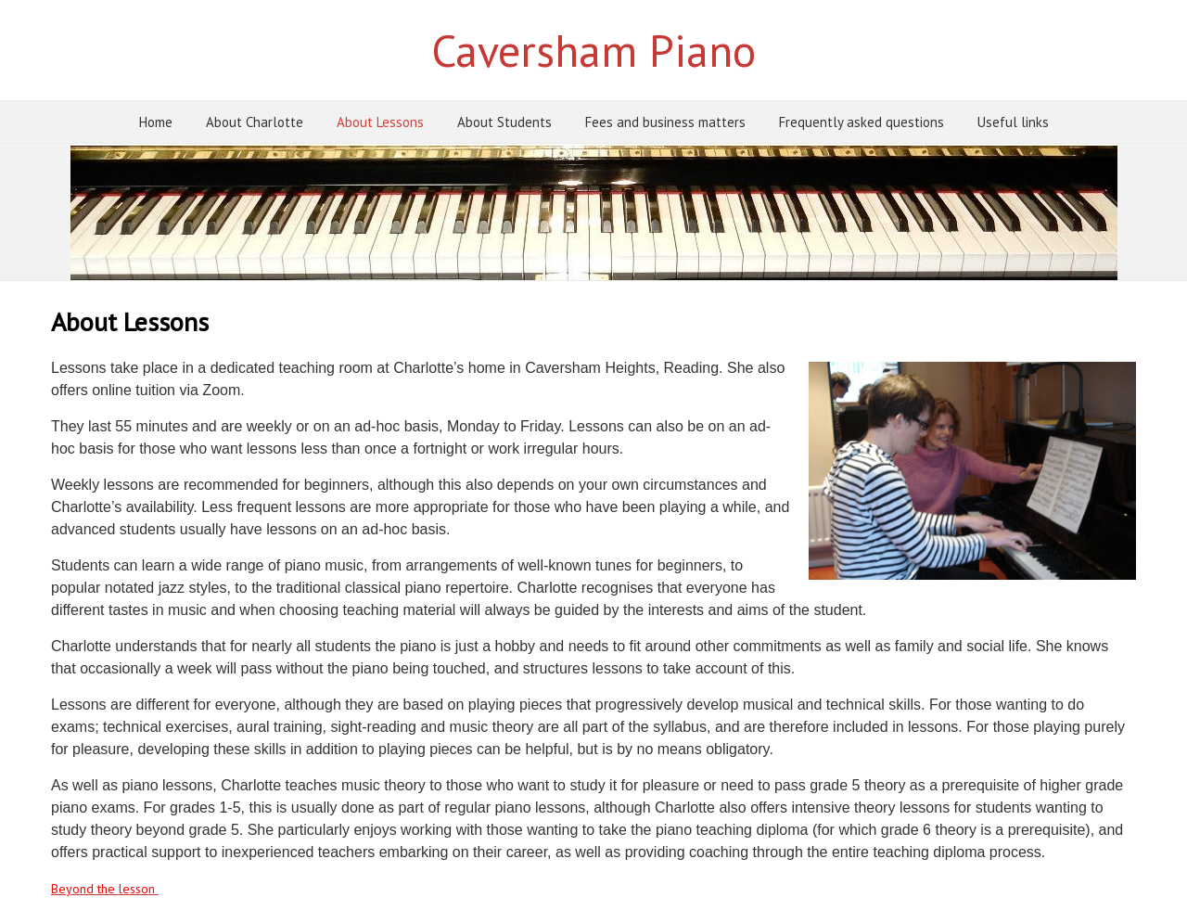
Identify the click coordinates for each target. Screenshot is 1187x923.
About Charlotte (254, 122)
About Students (504, 122)
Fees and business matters (665, 122)
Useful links (1013, 122)
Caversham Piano (593, 50)
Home (155, 122)
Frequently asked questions (861, 122)
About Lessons (380, 122)
